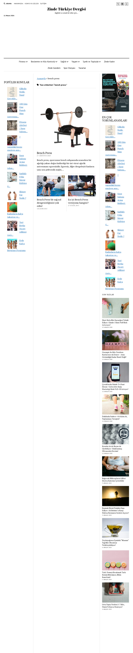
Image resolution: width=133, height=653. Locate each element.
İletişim (43, 4)
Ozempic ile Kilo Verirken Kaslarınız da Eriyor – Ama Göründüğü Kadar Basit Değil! (114, 354)
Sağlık (63, 61)
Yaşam (74, 61)
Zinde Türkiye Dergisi (66, 8)
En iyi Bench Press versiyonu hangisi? (78, 201)
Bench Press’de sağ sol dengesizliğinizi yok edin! (49, 203)
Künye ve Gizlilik (32, 4)
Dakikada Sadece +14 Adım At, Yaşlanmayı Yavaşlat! (114, 417)
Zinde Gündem (54, 68)
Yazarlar (82, 68)
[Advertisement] (66, 36)
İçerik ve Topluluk (91, 61)
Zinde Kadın (109, 61)
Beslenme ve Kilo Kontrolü (43, 61)
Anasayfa (41, 78)
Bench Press (44, 153)
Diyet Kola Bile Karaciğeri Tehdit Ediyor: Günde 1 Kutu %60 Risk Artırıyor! (115, 322)
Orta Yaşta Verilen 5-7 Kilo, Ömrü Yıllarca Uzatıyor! (113, 605)
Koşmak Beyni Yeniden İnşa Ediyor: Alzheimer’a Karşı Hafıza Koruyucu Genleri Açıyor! (115, 510)
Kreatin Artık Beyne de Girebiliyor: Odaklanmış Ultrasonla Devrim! (112, 448)
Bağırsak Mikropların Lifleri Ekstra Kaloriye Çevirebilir (114, 479)
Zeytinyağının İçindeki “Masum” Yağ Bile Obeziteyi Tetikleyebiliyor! (115, 542)
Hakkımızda (18, 4)
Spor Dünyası (69, 68)
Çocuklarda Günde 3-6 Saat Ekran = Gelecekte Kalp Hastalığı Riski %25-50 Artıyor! (115, 386)
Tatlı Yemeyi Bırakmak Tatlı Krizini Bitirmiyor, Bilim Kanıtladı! (114, 574)
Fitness (22, 61)
